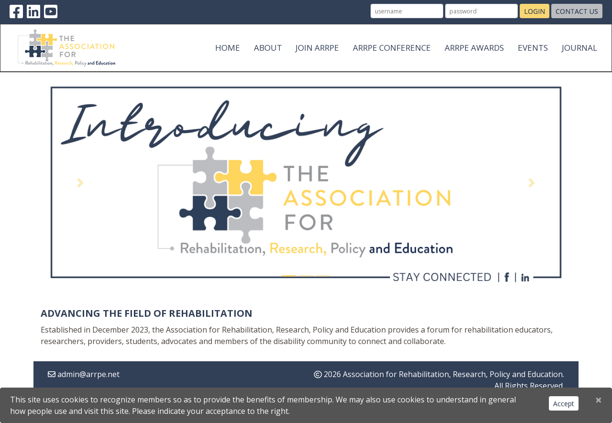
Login (534, 11)
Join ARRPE (317, 47)
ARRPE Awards (474, 47)
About (268, 47)
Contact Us (577, 11)
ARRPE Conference (392, 47)
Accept (563, 403)
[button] (80, 183)
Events (533, 47)
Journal (579, 47)
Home (227, 47)
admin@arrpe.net (88, 374)
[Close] (599, 399)
